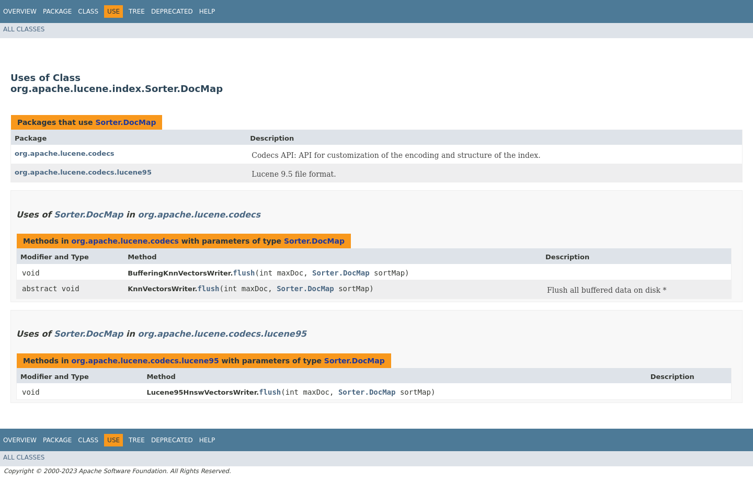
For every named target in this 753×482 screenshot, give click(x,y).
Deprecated (172, 11)
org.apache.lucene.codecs (65, 153)
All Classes (23, 29)
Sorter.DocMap (125, 122)
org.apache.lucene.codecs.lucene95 (83, 172)
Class (88, 11)
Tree (137, 11)
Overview (20, 11)
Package (57, 11)
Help (207, 11)
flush (244, 273)
